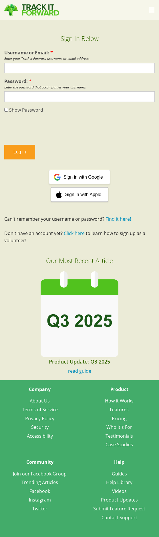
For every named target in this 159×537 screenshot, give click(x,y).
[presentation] (79, 129)
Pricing (119, 418)
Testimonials (119, 436)
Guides (119, 474)
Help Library (119, 482)
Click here (74, 233)
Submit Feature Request (119, 509)
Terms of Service (40, 409)
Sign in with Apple (83, 194)
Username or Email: (28, 53)
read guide (79, 371)
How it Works (119, 401)
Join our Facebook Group (40, 474)
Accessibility (40, 436)
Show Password (23, 110)
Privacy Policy (39, 418)
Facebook (39, 491)
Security (40, 427)
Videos (119, 491)
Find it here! (118, 219)
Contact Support (119, 517)
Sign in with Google (83, 177)
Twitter (39, 509)
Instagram (40, 500)
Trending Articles (39, 482)
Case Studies (119, 444)
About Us (40, 401)
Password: (17, 81)
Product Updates (119, 500)
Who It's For (119, 427)
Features (119, 409)
